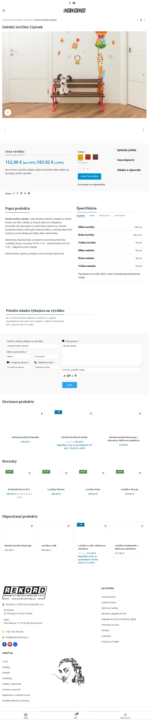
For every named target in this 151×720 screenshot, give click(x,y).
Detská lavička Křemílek (25, 636)
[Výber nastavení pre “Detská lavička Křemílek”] (42, 413)
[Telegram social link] (29, 193)
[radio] (80, 156)
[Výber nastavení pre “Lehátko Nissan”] (140, 672)
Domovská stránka (11, 19)
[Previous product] (137, 20)
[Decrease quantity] (80, 168)
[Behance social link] (78, 3)
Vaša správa (72, 340)
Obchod (27, 19)
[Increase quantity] (88, 168)
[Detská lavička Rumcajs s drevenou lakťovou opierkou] (123, 521)
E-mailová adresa (19, 361)
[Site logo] (74, 10)
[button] (5, 75)
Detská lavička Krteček (74, 636)
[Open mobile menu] (4, 10)
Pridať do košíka (90, 176)
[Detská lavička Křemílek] (25, 521)
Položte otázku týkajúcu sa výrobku (24, 340)
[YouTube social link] (74, 3)
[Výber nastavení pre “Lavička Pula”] (103, 672)
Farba (81, 151)
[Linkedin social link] (25, 193)
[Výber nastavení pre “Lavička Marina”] (66, 672)
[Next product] (145, 20)
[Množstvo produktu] (84, 168)
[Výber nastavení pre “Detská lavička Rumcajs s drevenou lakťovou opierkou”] (140, 413)
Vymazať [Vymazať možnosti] (83, 162)
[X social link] (18, 193)
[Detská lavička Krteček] (74, 521)
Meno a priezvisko (16, 351)
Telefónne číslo (45, 361)
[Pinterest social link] (22, 193)
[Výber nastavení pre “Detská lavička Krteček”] (91, 413)
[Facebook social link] (70, 3)
